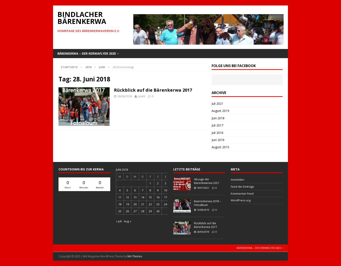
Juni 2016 (218, 140)
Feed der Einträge (242, 187)
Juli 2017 (217, 125)
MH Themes (134, 256)
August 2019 (220, 111)
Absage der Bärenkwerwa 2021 (206, 181)
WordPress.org (241, 200)
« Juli (119, 221)
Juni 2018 (218, 118)
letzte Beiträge (186, 169)
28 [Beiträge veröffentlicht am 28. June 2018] (142, 211)
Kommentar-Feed (242, 193)
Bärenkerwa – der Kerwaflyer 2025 (86, 53)
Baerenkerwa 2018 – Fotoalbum (207, 203)
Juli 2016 (217, 133)
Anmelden (237, 180)
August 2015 (220, 147)
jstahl (141, 96)
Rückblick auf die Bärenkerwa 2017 (153, 90)
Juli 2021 (217, 103)
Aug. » (127, 221)
